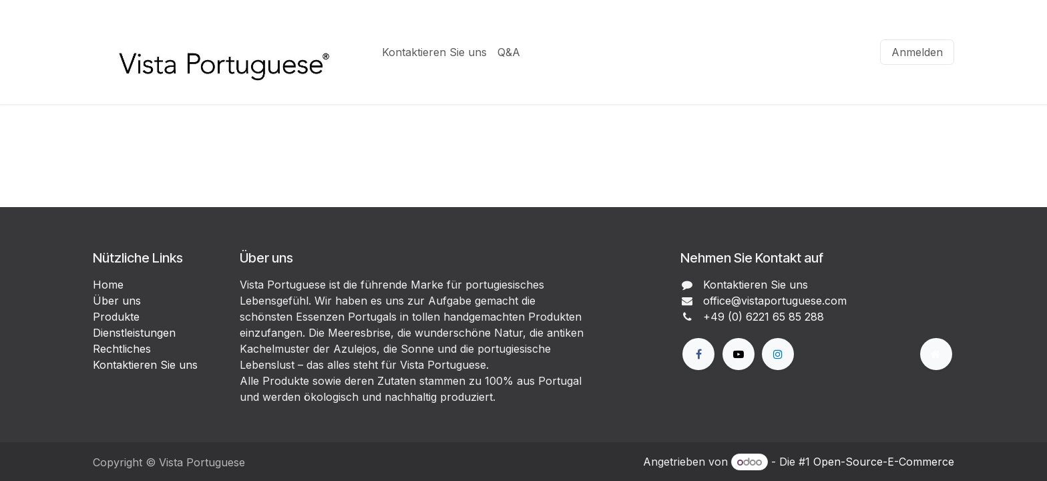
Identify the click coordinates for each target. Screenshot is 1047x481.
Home (108, 284)
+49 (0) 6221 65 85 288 (763, 316)
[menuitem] (434, 52)
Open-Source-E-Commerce (883, 461)
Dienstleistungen (134, 332)
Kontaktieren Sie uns (145, 364)
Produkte (116, 316)
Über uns (117, 300)
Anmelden (917, 52)
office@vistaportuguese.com (775, 300)
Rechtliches (122, 348)
